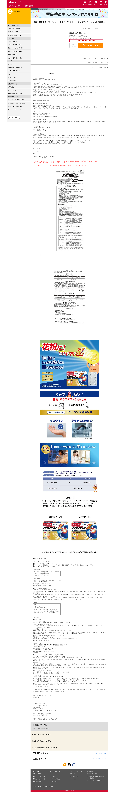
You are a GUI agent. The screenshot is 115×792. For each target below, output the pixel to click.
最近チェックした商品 (39, 776)
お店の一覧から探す (13, 41)
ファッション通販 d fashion (15, 110)
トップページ (34, 9)
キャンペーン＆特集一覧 (14, 32)
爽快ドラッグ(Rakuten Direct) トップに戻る (94, 58)
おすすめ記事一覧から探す (15, 58)
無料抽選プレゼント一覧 (14, 35)
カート (52, 774)
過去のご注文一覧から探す (15, 51)
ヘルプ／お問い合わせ (14, 71)
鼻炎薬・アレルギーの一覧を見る (97, 62)
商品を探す (36, 771)
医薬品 (51, 9)
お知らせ (10, 74)
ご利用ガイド (11, 64)
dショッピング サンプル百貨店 (16, 100)
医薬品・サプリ (43, 9)
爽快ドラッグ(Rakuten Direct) (41, 728)
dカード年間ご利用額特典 (15, 67)
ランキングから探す (13, 54)
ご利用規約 (11, 87)
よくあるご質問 (12, 77)
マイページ (53, 776)
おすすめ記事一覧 (55, 771)
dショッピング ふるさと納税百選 (17, 103)
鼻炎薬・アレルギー (59, 9)
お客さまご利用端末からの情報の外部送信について (95, 777)
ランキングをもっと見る (99, 753)
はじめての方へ (12, 81)
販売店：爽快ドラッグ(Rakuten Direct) (93, 28)
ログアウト (14, 117)
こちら (51, 786)
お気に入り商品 (37, 774)
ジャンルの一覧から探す (14, 44)
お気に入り (73, 46)
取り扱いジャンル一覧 (39, 779)
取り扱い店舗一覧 (38, 781)
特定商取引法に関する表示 (15, 93)
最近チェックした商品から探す (16, 48)
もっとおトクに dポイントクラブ (17, 106)
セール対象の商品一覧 (14, 28)
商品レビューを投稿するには (98, 67)
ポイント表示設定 (55, 779)
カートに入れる (90, 45)
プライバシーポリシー (14, 90)
